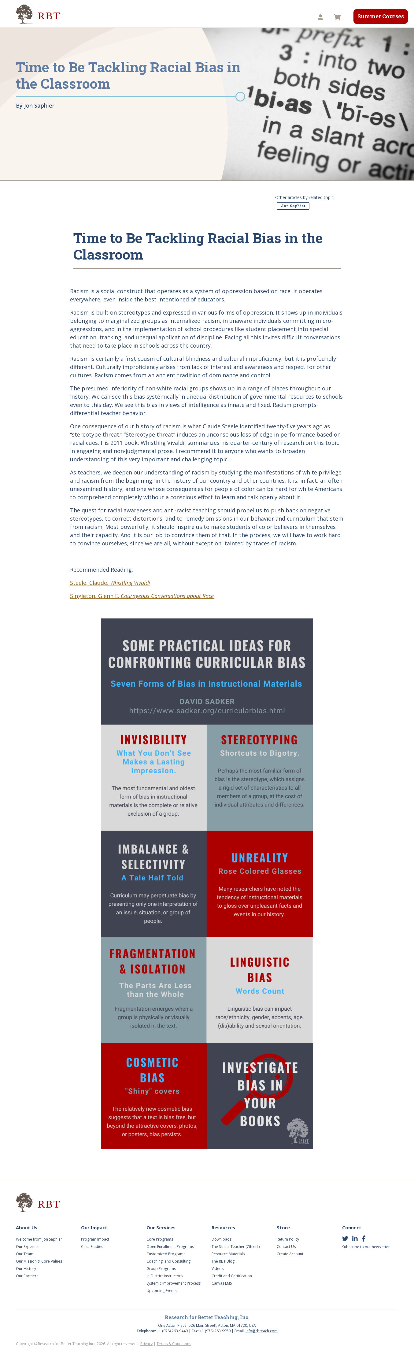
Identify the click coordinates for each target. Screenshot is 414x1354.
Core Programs (159, 1239)
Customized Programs (165, 1253)
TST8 (286, 17)
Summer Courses (380, 16)
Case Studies (92, 1246)
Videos (195, 17)
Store (260, 17)
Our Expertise (27, 1246)
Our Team (24, 1253)
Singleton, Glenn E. (142, 596)
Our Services (160, 17)
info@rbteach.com (262, 1331)
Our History (26, 1268)
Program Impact (95, 1239)
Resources (228, 17)
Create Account (290, 1253)
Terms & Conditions (174, 1343)
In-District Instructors (164, 1275)
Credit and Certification (232, 1275)
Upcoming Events (161, 1290)
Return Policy (288, 1239)
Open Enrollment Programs (170, 1246)
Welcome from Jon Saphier (39, 1239)
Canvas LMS (222, 1283)
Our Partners (27, 1275)
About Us (82, 17)
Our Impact (119, 17)
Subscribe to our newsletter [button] (366, 1246)
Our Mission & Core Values (39, 1261)
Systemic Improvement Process (173, 1283)
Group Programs (161, 1268)
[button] (321, 17)
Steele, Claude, (110, 582)
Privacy (146, 1343)
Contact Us (286, 1246)
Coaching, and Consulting (168, 1261)
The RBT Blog (223, 1261)
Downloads (221, 1239)
